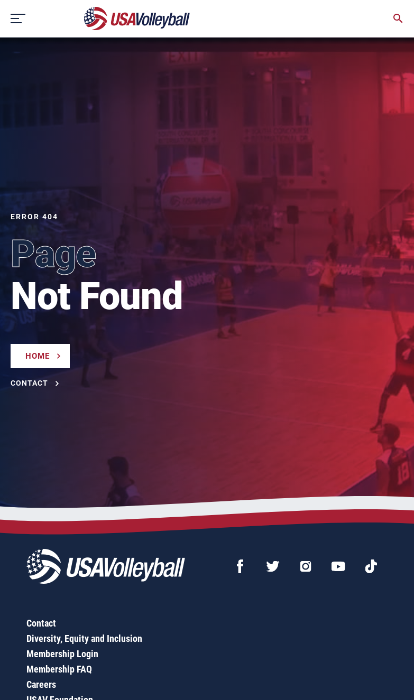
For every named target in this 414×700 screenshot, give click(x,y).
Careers (41, 684)
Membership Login (62, 653)
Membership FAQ (59, 669)
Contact (41, 623)
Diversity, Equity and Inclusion (84, 638)
